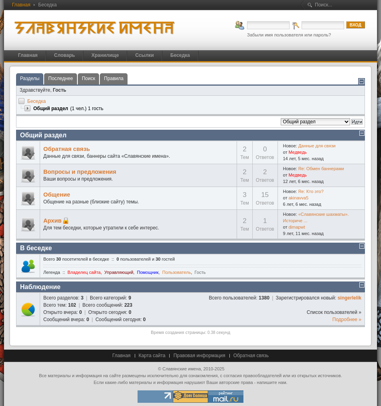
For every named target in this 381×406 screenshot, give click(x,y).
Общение (56, 194)
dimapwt (296, 227)
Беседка (36, 101)
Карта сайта (152, 355)
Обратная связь (66, 149)
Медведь (297, 152)
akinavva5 (298, 197)
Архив (52, 220)
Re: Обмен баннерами (321, 168)
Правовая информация (199, 355)
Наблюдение (40, 286)
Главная (21, 5)
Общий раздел (43, 135)
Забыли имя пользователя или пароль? (289, 34)
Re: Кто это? (311, 191)
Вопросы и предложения (79, 172)
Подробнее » (346, 319)
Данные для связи (317, 145)
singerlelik (349, 298)
